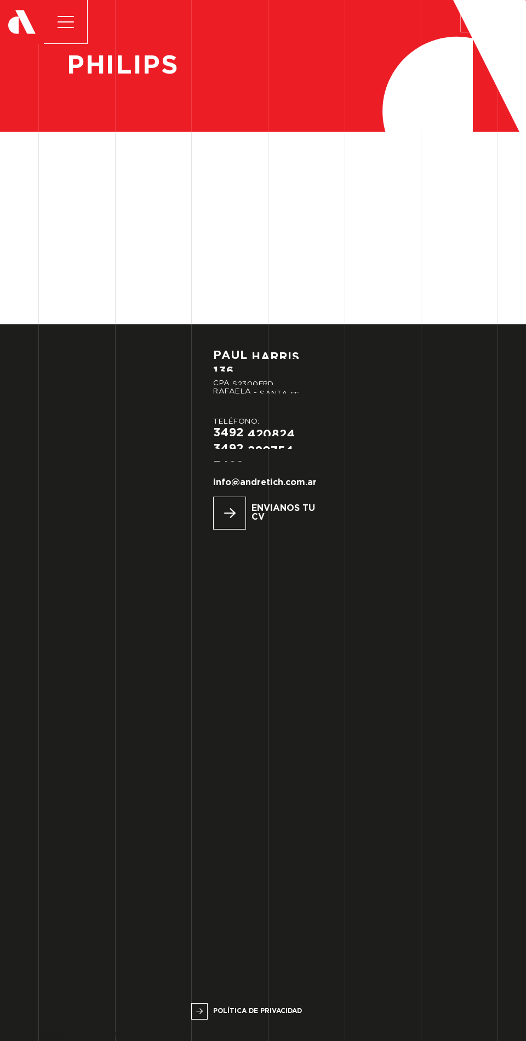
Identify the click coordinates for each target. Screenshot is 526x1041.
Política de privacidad (257, 1011)
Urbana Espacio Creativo (129, 1034)
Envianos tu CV (283, 512)
